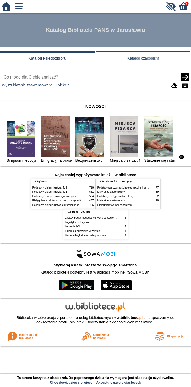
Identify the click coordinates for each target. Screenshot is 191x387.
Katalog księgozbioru (47, 58)
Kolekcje (62, 85)
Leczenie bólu (73, 226)
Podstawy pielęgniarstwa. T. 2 (49, 187)
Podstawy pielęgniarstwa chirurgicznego (55, 204)
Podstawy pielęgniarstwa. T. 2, (115, 196)
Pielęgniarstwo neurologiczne (114, 204)
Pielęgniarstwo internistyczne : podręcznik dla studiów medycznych (71, 200)
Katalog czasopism (143, 58)
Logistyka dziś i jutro (77, 222)
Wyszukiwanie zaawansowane (27, 85)
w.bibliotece (130, 318)
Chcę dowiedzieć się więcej (71, 382)
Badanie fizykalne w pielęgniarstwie (86, 235)
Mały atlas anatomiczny (111, 191)
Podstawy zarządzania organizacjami (54, 196)
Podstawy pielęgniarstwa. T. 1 (49, 191)
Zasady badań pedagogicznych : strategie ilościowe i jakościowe (102, 217)
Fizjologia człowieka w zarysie (82, 230)
